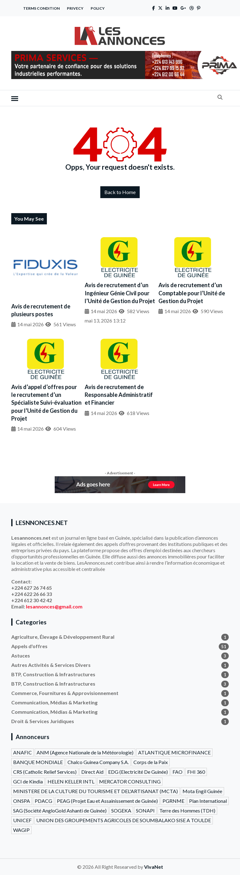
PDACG (43, 801)
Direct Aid (92, 772)
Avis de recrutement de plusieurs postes (40, 310)
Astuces (120, 655)
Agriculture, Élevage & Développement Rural (120, 637)
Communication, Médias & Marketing (120, 702)
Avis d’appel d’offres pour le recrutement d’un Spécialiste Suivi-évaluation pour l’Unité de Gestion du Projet (46, 402)
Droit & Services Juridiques (120, 721)
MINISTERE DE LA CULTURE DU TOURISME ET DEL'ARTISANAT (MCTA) (95, 791)
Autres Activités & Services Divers (120, 665)
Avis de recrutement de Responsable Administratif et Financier (119, 394)
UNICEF (22, 820)
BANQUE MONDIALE (38, 762)
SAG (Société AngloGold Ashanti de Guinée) (60, 810)
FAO (177, 772)
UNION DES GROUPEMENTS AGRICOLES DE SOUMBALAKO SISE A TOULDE (123, 820)
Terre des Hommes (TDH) (187, 810)
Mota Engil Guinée (202, 791)
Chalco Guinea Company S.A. (98, 762)
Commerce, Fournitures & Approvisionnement (120, 693)
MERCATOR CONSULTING (130, 781)
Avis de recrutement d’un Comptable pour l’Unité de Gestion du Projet (191, 293)
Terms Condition (41, 8)
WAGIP (21, 830)
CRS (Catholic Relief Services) (45, 772)
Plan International (208, 801)
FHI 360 (196, 772)
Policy (98, 8)
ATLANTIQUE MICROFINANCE (174, 752)
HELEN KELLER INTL (71, 781)
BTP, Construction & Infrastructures (120, 674)
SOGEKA (121, 810)
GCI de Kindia (28, 781)
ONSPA (21, 801)
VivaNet (153, 867)
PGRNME (173, 801)
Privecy (75, 8)
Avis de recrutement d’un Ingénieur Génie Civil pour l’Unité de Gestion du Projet (120, 293)
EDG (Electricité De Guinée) (138, 772)
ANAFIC (22, 752)
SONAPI (145, 810)
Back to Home (120, 192)
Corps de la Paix (150, 762)
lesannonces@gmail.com (54, 606)
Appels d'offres (120, 646)
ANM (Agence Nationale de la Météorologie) (85, 752)
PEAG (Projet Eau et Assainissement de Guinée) (107, 801)
